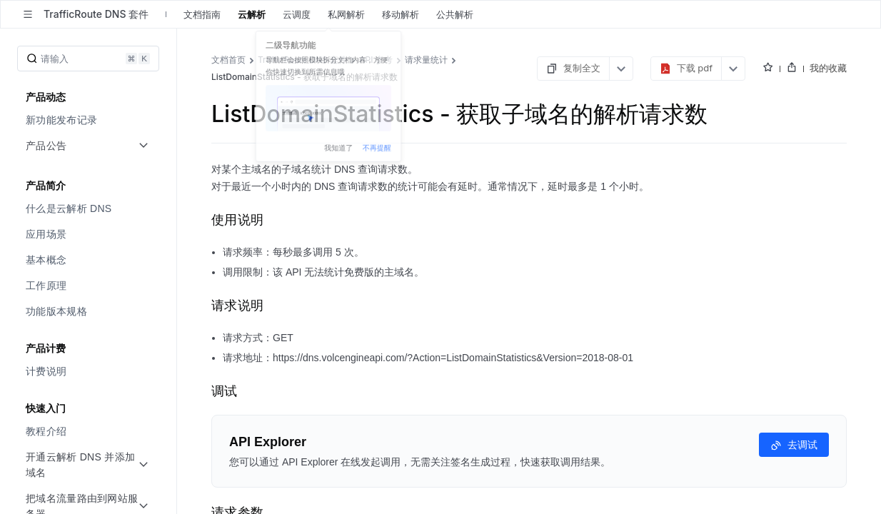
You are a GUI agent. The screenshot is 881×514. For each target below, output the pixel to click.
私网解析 (346, 14)
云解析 (252, 14)
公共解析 (454, 14)
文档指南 (202, 14)
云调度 (297, 14)
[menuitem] (89, 120)
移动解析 (400, 14)
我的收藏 (828, 68)
